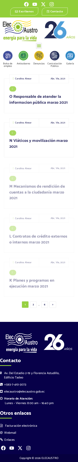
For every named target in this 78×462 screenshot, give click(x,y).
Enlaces (7, 439)
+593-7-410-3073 (13, 384)
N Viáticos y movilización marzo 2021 (38, 144)
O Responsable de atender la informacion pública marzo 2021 (38, 100)
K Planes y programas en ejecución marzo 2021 (31, 285)
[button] (39, 46)
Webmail (8, 432)
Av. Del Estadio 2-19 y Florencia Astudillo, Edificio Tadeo (29, 375)
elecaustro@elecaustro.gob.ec (22, 391)
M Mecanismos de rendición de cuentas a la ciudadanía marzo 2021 (37, 194)
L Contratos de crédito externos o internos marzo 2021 (38, 241)
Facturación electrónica (18, 425)
